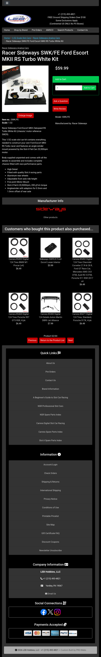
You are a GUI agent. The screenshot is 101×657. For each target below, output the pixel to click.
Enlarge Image (25, 115)
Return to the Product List (52, 340)
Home (7, 30)
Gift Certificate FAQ (50, 533)
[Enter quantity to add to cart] (68, 87)
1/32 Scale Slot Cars (21, 38)
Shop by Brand (20, 30)
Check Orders (50, 473)
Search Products (65, 30)
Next (70, 340)
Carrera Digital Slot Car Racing (50, 423)
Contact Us (82, 30)
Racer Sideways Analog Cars (46, 38)
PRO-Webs (81, 650)
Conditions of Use (50, 507)
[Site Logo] (18, 17)
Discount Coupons (50, 542)
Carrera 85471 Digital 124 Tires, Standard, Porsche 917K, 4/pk (82, 317)
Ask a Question (61, 101)
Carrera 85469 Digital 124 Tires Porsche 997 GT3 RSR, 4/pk (18, 317)
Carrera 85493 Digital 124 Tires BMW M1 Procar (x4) (19, 262)
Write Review (60, 109)
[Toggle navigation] (7, 3)
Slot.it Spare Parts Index (50, 440)
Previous (32, 340)
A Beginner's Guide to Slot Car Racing (50, 397)
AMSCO (49, 30)
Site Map (50, 524)
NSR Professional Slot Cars (50, 406)
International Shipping (50, 490)
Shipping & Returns (50, 482)
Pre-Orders (37, 30)
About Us (50, 363)
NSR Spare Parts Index (50, 414)
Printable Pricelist (50, 516)
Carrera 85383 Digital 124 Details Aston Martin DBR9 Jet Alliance (50, 317)
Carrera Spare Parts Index (50, 432)
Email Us (50, 593)
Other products (50, 217)
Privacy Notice (50, 499)
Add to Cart (89, 88)
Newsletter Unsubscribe (50, 550)
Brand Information (50, 389)
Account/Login (50, 464)
